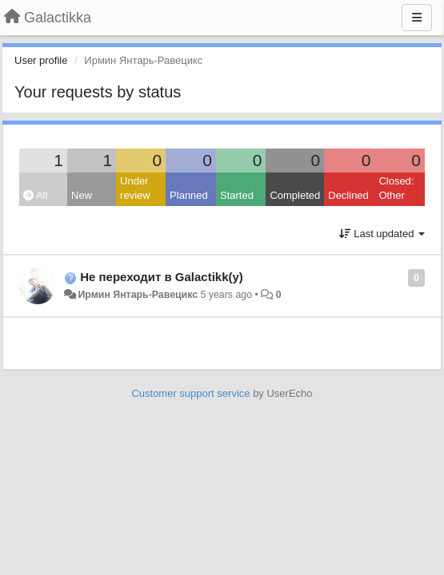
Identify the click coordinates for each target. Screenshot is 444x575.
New (81, 195)
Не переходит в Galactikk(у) (161, 277)
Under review (135, 188)
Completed (295, 195)
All (35, 195)
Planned (189, 195)
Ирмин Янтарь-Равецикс (138, 294)
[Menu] (417, 17)
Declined (348, 195)
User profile (40, 60)
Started (237, 195)
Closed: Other (396, 188)
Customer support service (190, 393)
